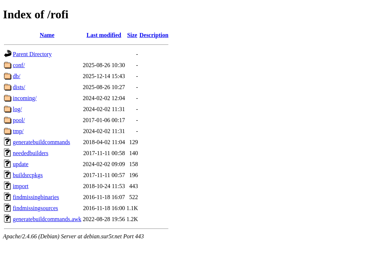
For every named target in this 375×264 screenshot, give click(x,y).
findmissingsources (35, 208)
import (21, 186)
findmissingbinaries (36, 197)
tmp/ (18, 131)
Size (132, 35)
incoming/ (25, 98)
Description (154, 35)
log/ (17, 109)
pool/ (19, 120)
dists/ (19, 87)
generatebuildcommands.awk (47, 219)
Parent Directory (32, 54)
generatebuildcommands (41, 142)
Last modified (103, 35)
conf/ (19, 65)
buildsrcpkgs (28, 175)
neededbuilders (30, 153)
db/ (16, 76)
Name (47, 35)
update (21, 164)
